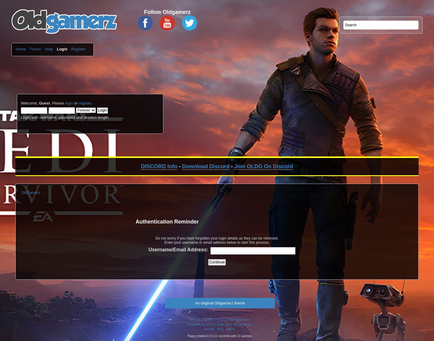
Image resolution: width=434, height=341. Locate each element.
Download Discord (205, 166)
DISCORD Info (159, 166)
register (85, 103)
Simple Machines (238, 319)
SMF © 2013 (216, 319)
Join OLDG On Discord (263, 166)
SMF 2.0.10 (197, 319)
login (69, 103)
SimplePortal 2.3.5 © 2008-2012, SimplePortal (219, 324)
